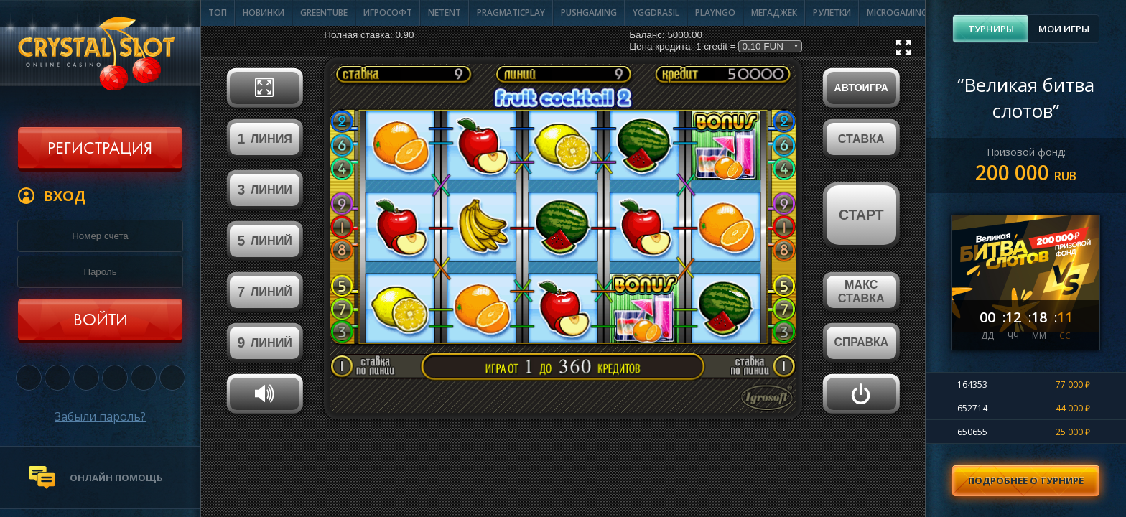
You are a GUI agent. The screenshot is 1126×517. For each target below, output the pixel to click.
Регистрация (99, 149)
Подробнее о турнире (1026, 480)
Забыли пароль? (100, 416)
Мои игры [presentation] (1063, 28)
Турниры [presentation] (991, 28)
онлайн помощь (116, 477)
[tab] (990, 28)
